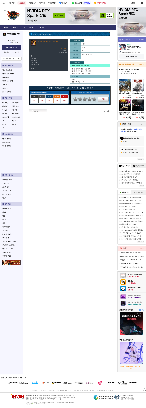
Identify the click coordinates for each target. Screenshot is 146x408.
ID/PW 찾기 (15, 52)
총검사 (14, 124)
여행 (3, 223)
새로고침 (140, 159)
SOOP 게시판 (6, 92)
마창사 (4, 124)
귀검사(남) (5, 102)
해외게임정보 (6, 227)
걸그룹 (4, 219)
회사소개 (34, 390)
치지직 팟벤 (5, 88)
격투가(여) (15, 106)
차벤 (3, 216)
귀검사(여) (15, 102)
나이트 (14, 121)
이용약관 (51, 390)
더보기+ (141, 39)
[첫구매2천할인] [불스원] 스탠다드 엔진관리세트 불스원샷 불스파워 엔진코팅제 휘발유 (132, 267)
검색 (19, 58)
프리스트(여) (16, 117)
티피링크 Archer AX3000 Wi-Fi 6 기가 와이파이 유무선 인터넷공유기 (132, 260)
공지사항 (110, 390)
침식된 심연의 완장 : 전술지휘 (80, 69)
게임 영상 (5, 230)
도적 (3, 121)
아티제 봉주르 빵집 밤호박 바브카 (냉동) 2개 (132, 256)
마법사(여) (15, 113)
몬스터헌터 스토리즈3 (8, 245)
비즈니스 (43, 390)
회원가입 (6, 52)
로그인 (133, 3)
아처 (3, 128)
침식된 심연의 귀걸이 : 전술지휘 (81, 73)
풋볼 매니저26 (6, 256)
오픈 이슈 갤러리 (7, 180)
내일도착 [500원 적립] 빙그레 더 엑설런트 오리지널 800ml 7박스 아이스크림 (132, 252)
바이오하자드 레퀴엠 (8, 249)
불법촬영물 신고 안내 (88, 390)
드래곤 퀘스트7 (6, 252)
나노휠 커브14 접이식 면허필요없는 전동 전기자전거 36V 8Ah (132, 263)
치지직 (4, 212)
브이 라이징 (5, 238)
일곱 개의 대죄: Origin (9, 241)
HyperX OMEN (7, 234)
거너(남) (4, 110)
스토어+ (141, 64)
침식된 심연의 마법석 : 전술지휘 (81, 71)
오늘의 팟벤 (5, 187)
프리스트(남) (5, 117)
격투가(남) (5, 106)
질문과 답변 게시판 (8, 81)
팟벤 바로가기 (6, 208)
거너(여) (14, 110)
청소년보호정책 (74, 390)
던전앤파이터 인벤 (13, 34)
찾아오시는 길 (101, 390)
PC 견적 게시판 (7, 194)
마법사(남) (5, 113)
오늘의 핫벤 (5, 183)
